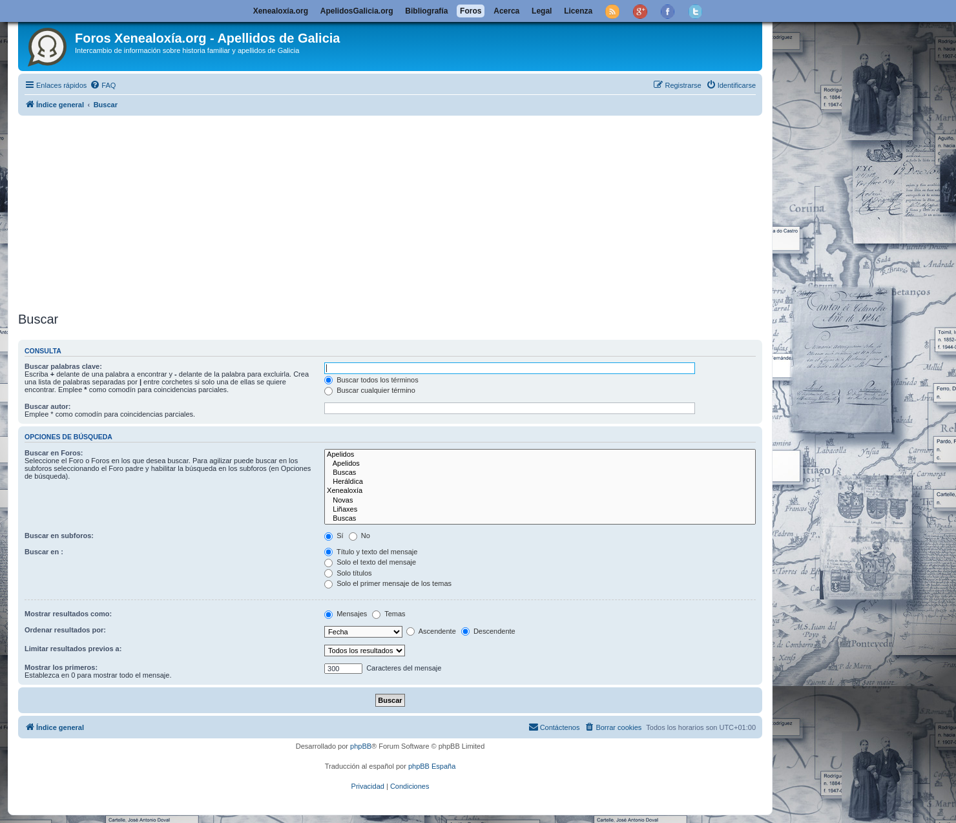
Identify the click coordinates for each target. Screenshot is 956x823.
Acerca (506, 11)
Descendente (488, 631)
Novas (540, 500)
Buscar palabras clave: (63, 366)
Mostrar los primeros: (61, 667)
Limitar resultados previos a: (73, 648)
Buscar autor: (48, 406)
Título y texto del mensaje (370, 552)
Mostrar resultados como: (68, 614)
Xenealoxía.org (280, 11)
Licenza (578, 11)
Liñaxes (540, 509)
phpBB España (431, 766)
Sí (333, 535)
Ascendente (431, 631)
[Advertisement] (390, 211)
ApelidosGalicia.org (356, 11)
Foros (470, 11)
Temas (388, 614)
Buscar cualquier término (369, 390)
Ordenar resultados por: (65, 630)
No (359, 535)
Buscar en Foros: (54, 453)
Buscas (540, 472)
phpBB (360, 746)
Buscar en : (44, 552)
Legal (542, 11)
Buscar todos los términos (371, 380)
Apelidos (540, 454)
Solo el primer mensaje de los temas (388, 583)
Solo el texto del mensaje (370, 562)
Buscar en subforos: (59, 535)
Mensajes (345, 614)
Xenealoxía (540, 490)
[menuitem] (103, 85)
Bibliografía (426, 11)
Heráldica (540, 481)
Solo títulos (347, 573)
